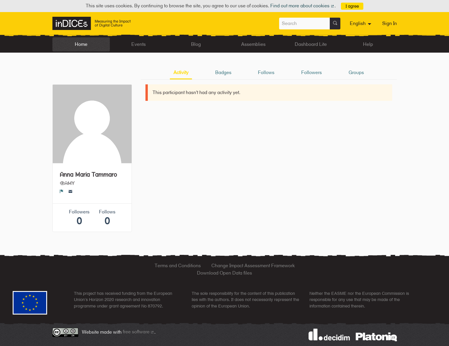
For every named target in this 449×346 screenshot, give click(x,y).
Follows (266, 72)
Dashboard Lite (311, 44)
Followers (311, 72)
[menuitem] (361, 23)
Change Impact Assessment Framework (253, 265)
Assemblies (253, 44)
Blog (196, 44)
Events (138, 44)
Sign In (389, 23)
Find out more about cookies (302, 6)
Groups (356, 72)
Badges (223, 72)
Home (81, 44)
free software (139, 332)
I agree (352, 6)
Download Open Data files (224, 273)
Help (368, 44)
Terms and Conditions (178, 265)
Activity (180, 72)
